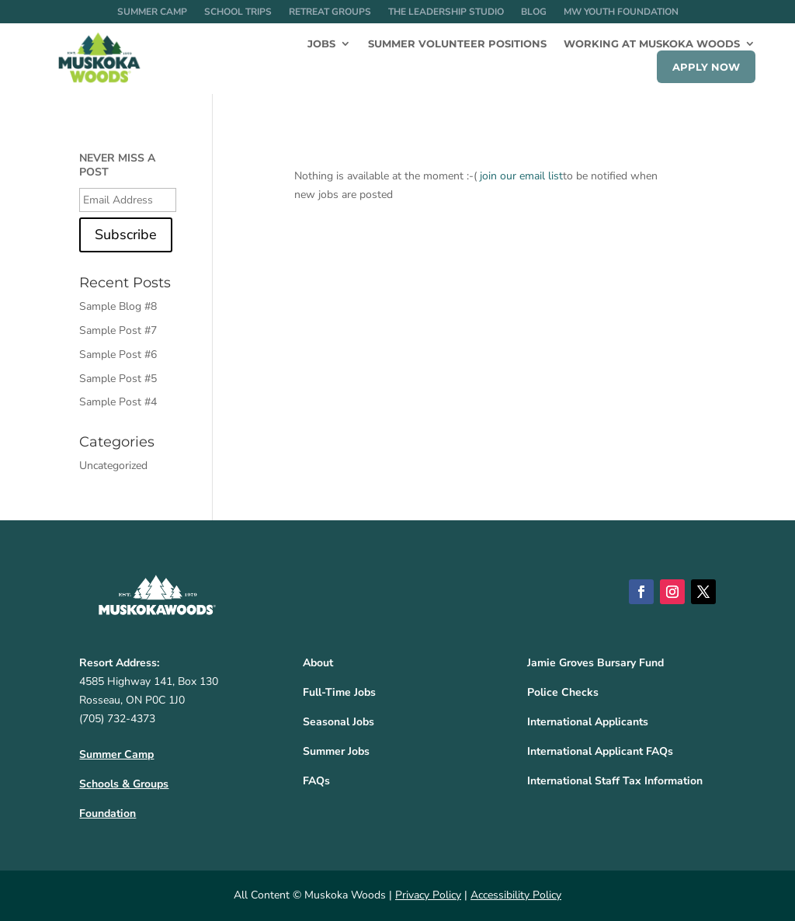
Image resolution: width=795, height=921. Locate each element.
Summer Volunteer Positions (457, 44)
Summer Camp (152, 12)
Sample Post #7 (118, 330)
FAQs (316, 780)
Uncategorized (113, 465)
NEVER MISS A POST (117, 165)
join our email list (521, 176)
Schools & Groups (123, 784)
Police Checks (563, 692)
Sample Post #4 (118, 401)
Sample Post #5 (118, 378)
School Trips (238, 12)
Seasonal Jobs (338, 721)
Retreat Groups (330, 12)
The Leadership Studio (446, 12)
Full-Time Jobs (339, 692)
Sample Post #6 (118, 354)
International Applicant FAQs (600, 751)
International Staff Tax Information (615, 780)
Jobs (321, 44)
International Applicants (587, 721)
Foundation (107, 813)
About (318, 662)
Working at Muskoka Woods (652, 44)
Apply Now (706, 67)
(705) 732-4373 (117, 718)
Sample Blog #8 (118, 306)
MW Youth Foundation (621, 12)
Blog (534, 12)
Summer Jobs (336, 751)
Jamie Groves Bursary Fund (595, 662)
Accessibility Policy (515, 895)
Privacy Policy (428, 895)
